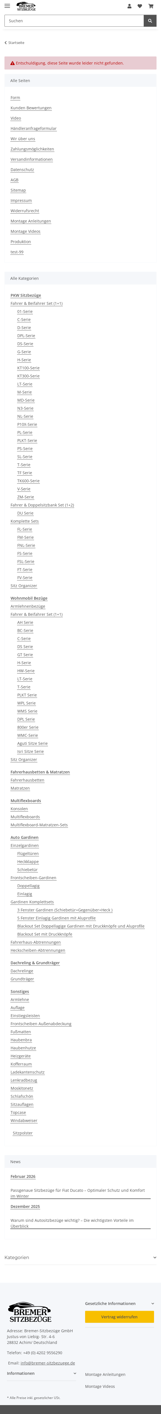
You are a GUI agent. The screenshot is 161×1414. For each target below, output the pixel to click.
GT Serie (25, 654)
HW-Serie (26, 670)
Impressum (21, 200)
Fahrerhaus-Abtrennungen (36, 942)
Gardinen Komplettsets (32, 901)
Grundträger (22, 979)
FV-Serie (24, 577)
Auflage (18, 1007)
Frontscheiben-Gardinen (33, 877)
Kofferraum (21, 1064)
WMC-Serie (27, 735)
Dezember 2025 (25, 1206)
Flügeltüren (28, 853)
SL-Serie (24, 456)
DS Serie (25, 646)
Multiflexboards (25, 816)
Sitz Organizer (24, 585)
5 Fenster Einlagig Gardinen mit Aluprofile (56, 918)
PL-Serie (24, 432)
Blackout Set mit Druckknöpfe (44, 934)
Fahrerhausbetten (27, 780)
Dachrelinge (22, 970)
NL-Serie (25, 416)
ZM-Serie (25, 497)
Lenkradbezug (24, 1080)
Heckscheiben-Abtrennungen (38, 950)
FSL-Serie (25, 561)
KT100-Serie (28, 367)
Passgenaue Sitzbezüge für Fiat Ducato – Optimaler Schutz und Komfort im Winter (78, 1193)
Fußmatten (21, 1031)
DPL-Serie (26, 335)
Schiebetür (27, 869)
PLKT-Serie (27, 440)
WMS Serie (27, 711)
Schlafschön (22, 1096)
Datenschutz (22, 169)
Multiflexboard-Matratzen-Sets (39, 824)
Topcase (18, 1112)
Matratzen (20, 788)
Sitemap (18, 190)
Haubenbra (21, 1039)
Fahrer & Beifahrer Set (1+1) (37, 303)
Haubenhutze (23, 1047)
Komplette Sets (25, 521)
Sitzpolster (23, 1133)
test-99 (17, 251)
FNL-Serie (26, 545)
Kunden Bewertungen (31, 107)
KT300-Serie (28, 376)
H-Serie (24, 359)
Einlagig (24, 893)
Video (16, 118)
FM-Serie (25, 537)
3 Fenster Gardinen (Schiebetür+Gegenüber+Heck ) (64, 910)
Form (15, 97)
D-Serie (24, 327)
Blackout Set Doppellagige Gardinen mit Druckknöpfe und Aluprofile (81, 926)
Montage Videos (25, 231)
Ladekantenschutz (28, 1072)
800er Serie (28, 727)
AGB (14, 179)
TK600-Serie (28, 480)
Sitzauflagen (22, 1104)
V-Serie (23, 488)
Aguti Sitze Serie (32, 743)
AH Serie (25, 622)
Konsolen (19, 808)
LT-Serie (24, 384)
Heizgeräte (21, 1056)
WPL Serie (26, 703)
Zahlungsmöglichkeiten (32, 149)
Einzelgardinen (25, 845)
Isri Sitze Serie (30, 751)
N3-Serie (25, 408)
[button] (129, 6)
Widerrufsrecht (25, 210)
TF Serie (24, 472)
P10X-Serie (27, 424)
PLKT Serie (27, 695)
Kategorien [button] (16, 1257)
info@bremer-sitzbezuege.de (48, 1363)
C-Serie (24, 319)
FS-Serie (24, 553)
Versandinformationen (32, 159)
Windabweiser (24, 1120)
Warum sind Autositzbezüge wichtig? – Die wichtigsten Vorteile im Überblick (72, 1223)
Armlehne (20, 999)
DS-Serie (25, 343)
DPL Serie (26, 719)
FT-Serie (24, 569)
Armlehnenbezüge (28, 606)
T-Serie (23, 464)
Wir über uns (23, 138)
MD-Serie (26, 400)
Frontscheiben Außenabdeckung (41, 1023)
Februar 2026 (23, 1176)
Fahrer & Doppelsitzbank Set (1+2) (42, 505)
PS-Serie (25, 448)
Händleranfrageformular (34, 128)
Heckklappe (28, 861)
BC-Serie (25, 630)
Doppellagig (28, 885)
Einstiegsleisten (25, 1015)
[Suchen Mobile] (74, 21)
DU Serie (25, 513)
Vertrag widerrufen (119, 1316)
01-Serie (25, 311)
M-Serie (24, 392)
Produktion (21, 241)
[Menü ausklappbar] (7, 3)
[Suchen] (150, 21)
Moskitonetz (22, 1088)
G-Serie (24, 351)
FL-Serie (24, 529)
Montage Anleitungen (31, 221)
